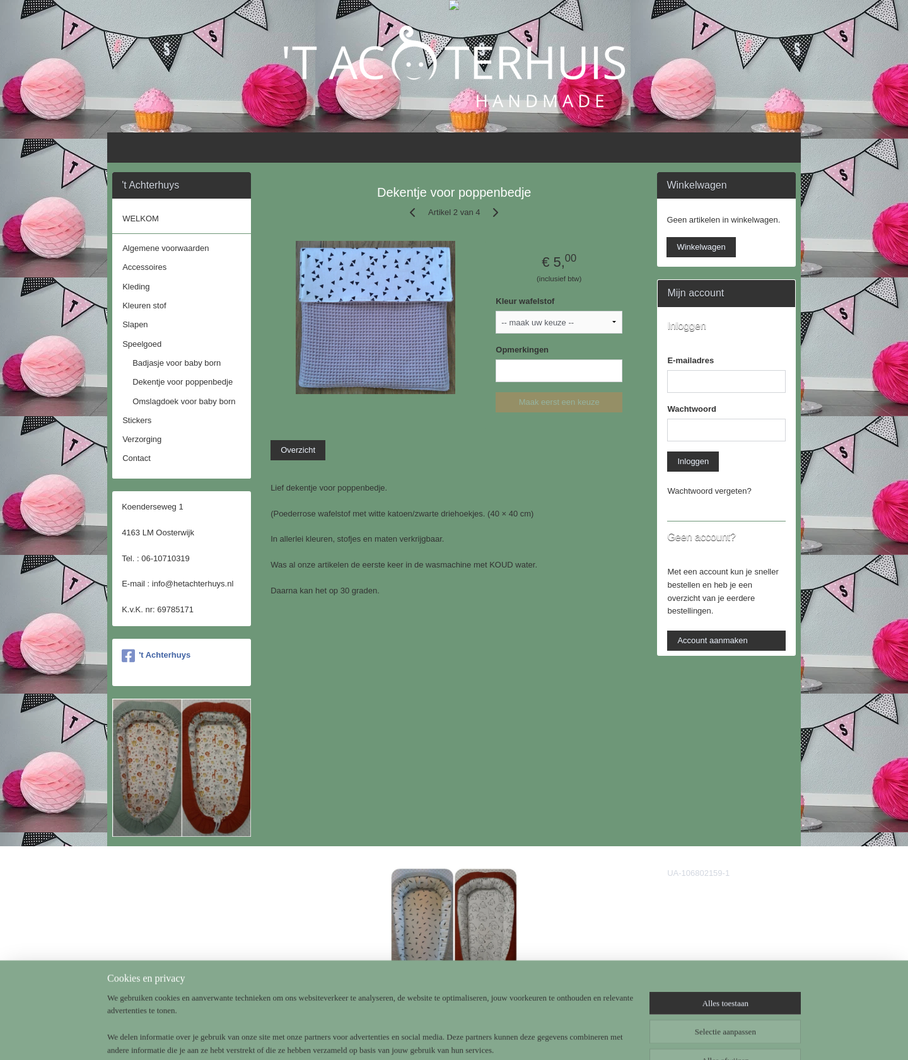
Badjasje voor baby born (176, 363)
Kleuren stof (144, 305)
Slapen (135, 324)
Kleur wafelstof (525, 301)
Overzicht (298, 450)
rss (436, 1036)
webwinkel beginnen (477, 1036)
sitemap (414, 1036)
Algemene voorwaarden (165, 248)
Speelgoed (141, 344)
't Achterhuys (156, 655)
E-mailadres (690, 360)
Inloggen (693, 461)
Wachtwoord (691, 409)
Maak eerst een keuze (558, 402)
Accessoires (144, 267)
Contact (136, 458)
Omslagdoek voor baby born (183, 401)
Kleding (135, 286)
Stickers (136, 420)
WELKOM (140, 218)
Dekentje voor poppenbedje (182, 382)
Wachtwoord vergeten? (709, 491)
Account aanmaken (712, 640)
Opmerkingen (522, 349)
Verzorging (141, 439)
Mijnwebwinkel (575, 1036)
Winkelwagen (701, 247)
